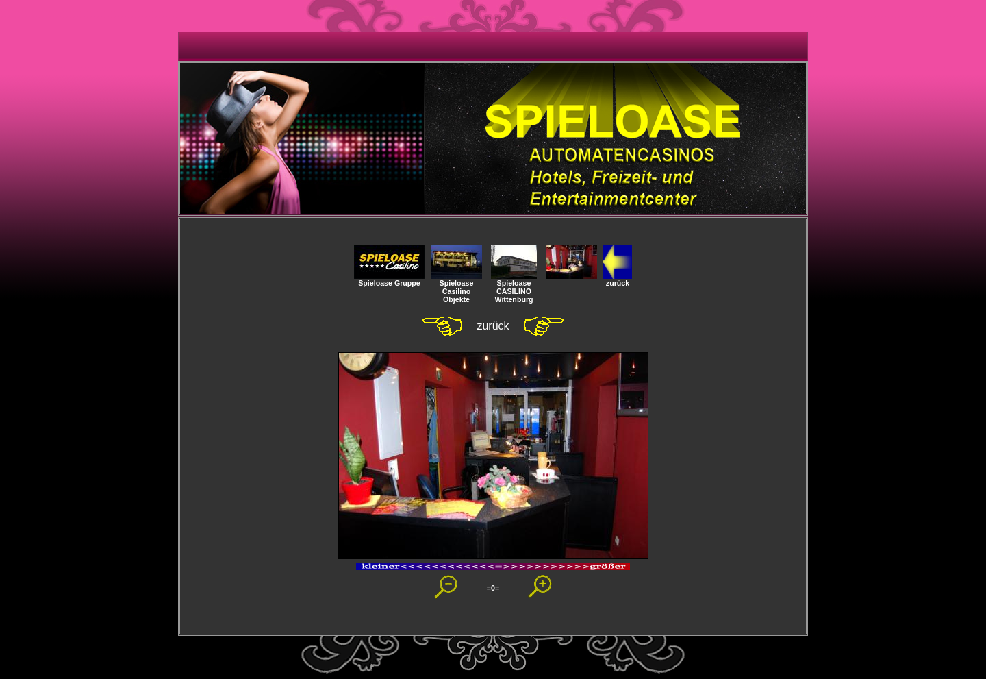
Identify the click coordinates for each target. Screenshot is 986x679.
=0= (493, 588)
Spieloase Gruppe (389, 279)
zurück (617, 279)
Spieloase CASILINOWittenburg (514, 288)
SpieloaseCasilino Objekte (456, 288)
